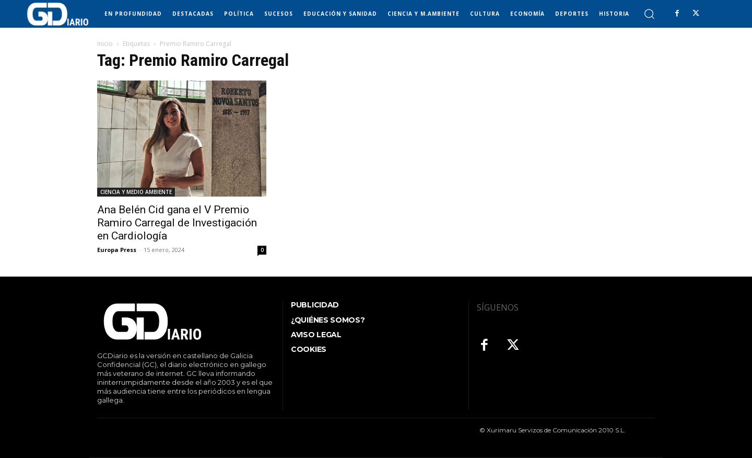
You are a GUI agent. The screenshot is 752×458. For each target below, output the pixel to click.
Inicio (105, 43)
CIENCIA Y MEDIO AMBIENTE (136, 192)
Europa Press (116, 250)
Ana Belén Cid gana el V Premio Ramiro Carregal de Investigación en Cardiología (177, 222)
